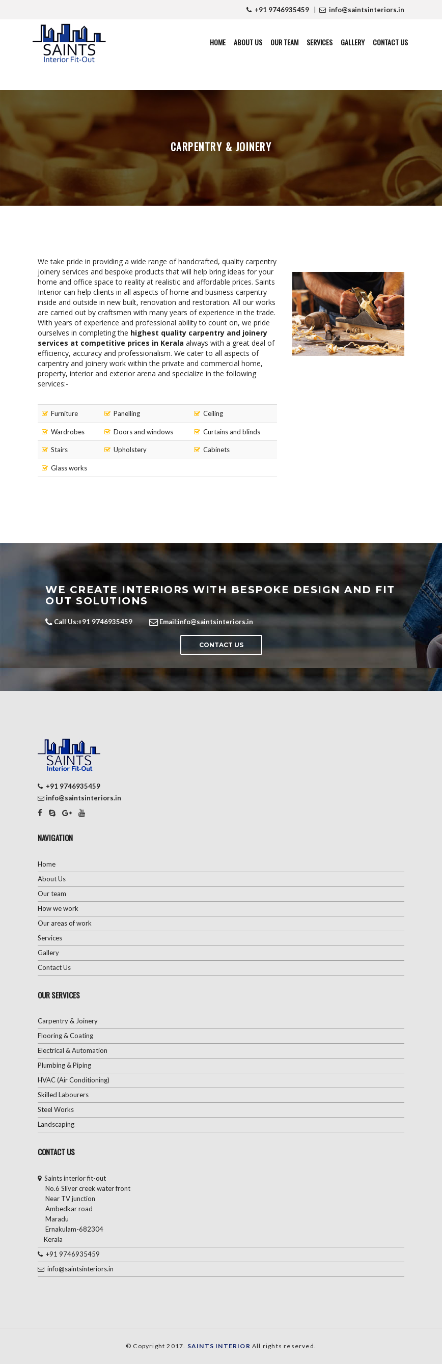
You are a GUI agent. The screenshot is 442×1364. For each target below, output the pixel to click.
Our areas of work (65, 923)
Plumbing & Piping (64, 1065)
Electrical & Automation (72, 1050)
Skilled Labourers (63, 1095)
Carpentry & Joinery (68, 1021)
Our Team (284, 42)
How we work (58, 908)
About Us (248, 42)
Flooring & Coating (65, 1036)
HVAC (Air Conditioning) (73, 1080)
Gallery (353, 42)
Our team (52, 893)
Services (320, 42)
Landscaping (56, 1124)
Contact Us (390, 42)
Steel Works (56, 1109)
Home (218, 42)
